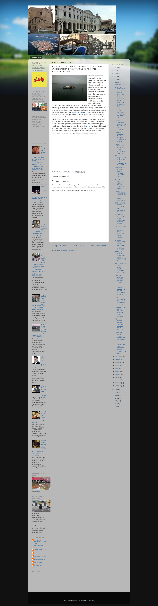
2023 (115, 67)
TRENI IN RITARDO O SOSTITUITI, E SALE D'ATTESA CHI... (120, 91)
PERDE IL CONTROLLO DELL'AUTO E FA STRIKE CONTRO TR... (120, 113)
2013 (115, 401)
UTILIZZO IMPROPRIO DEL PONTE (43, 390)
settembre (118, 362)
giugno (117, 371)
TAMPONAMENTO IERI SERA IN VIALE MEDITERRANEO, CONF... (120, 268)
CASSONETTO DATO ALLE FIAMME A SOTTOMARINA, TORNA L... (120, 337)
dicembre (118, 84)
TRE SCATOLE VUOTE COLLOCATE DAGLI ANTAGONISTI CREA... (120, 207)
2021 (115, 73)
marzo (117, 380)
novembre (118, 357)
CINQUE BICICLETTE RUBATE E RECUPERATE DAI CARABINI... (120, 244)
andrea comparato (40, 556)
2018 (115, 82)
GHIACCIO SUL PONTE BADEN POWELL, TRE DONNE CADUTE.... (120, 172)
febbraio (118, 383)
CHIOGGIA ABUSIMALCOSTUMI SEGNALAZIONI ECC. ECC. (40, 543)
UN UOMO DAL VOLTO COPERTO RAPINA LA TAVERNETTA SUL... (120, 348)
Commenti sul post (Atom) (66, 250)
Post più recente (59, 245)
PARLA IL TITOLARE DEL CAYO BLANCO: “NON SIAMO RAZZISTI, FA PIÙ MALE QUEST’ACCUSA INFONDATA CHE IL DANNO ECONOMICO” (39, 264)
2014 (115, 398)
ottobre (117, 360)
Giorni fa (86, 126)
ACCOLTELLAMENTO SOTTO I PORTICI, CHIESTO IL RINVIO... (120, 311)
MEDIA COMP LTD (40, 550)
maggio (118, 374)
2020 (115, 76)
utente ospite (38, 562)
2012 (115, 404)
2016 (115, 392)
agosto (117, 365)
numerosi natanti (78, 112)
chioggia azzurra (39, 559)
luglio (117, 368)
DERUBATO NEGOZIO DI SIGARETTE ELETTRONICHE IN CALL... (120, 290)
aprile (117, 377)
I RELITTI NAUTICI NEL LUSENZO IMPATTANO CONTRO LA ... (120, 280)
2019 (115, 79)
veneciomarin (38, 565)
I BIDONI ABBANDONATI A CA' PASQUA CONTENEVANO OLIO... (120, 137)
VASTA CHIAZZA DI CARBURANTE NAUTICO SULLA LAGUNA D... (120, 125)
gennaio (118, 386)
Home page (36, 57)
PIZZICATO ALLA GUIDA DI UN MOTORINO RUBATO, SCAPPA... (120, 219)
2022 (115, 70)
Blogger (91, 600)
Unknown (37, 553)
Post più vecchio (98, 245)
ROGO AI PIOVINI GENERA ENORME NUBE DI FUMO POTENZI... (119, 324)
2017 (115, 389)
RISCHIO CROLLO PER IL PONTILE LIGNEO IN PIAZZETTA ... (120, 184)
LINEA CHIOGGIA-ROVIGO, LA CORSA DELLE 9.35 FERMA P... (120, 148)
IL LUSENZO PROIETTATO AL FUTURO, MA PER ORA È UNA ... (120, 102)
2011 (115, 406)
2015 (115, 395)
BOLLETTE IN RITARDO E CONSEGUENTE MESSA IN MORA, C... (120, 300)
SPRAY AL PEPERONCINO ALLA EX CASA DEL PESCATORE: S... (120, 256)
